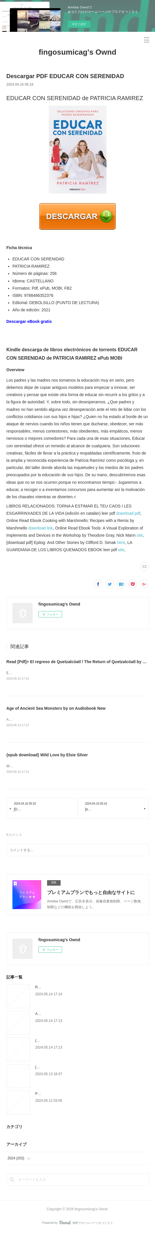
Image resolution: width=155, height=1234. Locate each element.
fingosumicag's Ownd (77, 52)
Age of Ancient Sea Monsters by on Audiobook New (56, 709)
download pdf (128, 513)
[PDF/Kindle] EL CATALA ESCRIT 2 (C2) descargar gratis (79, 1068)
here (121, 542)
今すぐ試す (79, 24)
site (140, 535)
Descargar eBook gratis (29, 321)
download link (40, 528)
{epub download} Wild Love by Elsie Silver (47, 755)
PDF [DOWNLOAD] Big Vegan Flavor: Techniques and (77, 1095)
